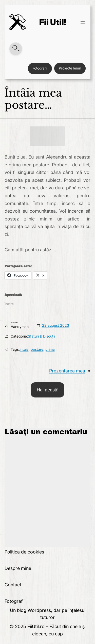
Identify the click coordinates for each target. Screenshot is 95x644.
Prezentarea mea (67, 370)
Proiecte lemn (70, 68)
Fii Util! (52, 22)
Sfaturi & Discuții (41, 336)
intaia (24, 349)
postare (37, 349)
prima (50, 349)
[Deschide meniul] (83, 22)
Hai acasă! (48, 389)
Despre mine (18, 568)
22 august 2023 (55, 325)
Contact (13, 584)
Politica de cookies (24, 551)
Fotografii (39, 68)
